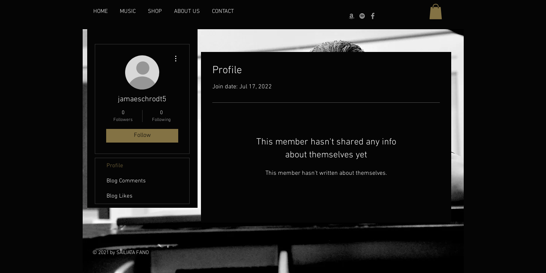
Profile (115, 165)
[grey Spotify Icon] (362, 16)
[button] (435, 11)
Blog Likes (119, 196)
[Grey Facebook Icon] (373, 16)
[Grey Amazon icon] (351, 16)
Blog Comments (126, 180)
